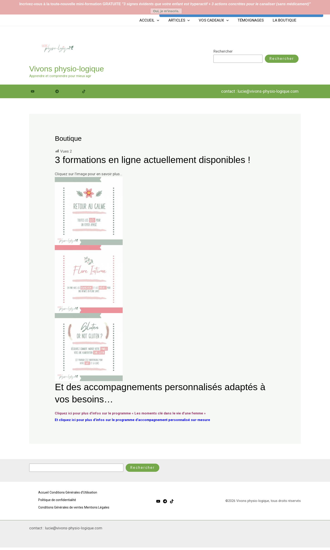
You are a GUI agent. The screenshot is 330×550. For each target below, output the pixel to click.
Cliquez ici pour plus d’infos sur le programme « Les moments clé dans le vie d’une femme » (137, 414)
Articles (183, 21)
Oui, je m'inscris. (166, 11)
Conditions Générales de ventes (62, 507)
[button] (163, 21)
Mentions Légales (51, 513)
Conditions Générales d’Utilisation (77, 494)
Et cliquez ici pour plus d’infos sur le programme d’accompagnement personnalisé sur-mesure (139, 420)
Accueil (155, 21)
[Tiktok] (89, 92)
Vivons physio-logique (66, 69)
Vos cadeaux (217, 21)
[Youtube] (40, 92)
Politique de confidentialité (57, 500)
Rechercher (223, 52)
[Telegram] (66, 92)
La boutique (285, 21)
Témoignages (253, 21)
